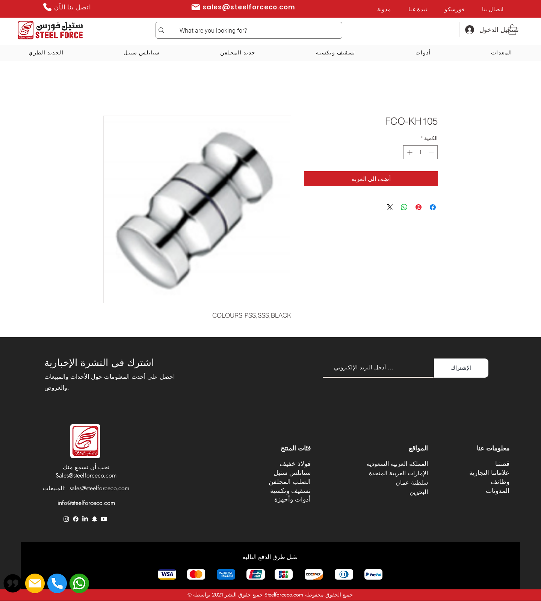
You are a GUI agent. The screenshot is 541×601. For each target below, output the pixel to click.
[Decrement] (432, 152)
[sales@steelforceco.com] (243, 7)
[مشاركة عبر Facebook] (432, 207)
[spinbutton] (420, 152)
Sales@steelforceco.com (86, 475)
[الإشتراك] (461, 368)
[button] (512, 29)
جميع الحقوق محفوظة (329, 594)
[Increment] (409, 152)
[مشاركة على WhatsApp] (404, 207)
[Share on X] (389, 207)
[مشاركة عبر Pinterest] (418, 207)
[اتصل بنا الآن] (66, 7)
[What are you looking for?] (259, 30)
